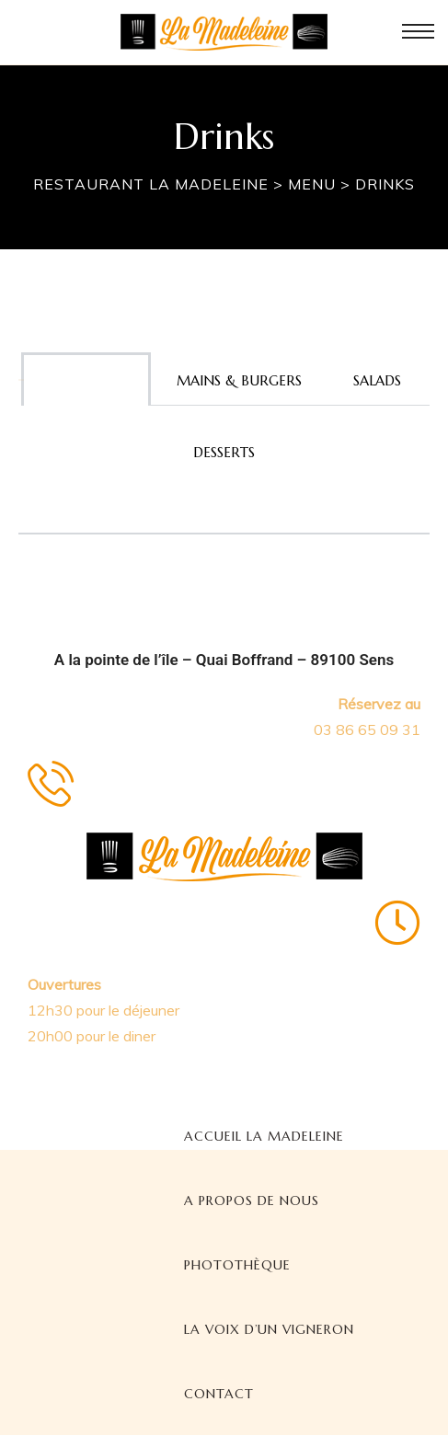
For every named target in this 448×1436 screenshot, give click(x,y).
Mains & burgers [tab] (239, 380)
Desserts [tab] (224, 452)
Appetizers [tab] (86, 380)
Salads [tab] (377, 380)
